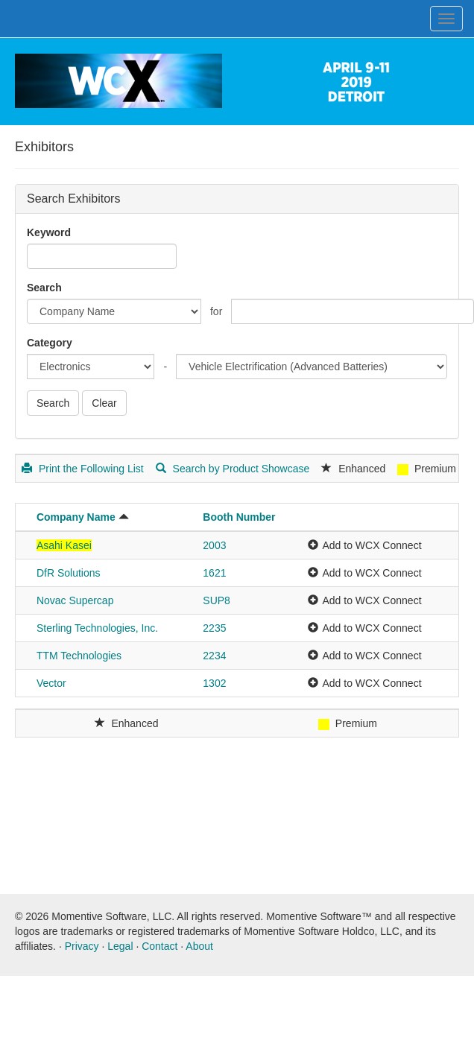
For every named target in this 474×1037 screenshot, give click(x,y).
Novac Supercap (75, 600)
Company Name (76, 517)
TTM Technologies (79, 656)
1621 (214, 573)
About (199, 946)
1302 (214, 683)
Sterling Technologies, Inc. (97, 628)
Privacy (82, 946)
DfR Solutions (69, 573)
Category (49, 343)
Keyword (49, 232)
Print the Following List (83, 469)
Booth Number (239, 517)
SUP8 (216, 600)
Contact (159, 946)
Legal (120, 946)
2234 (214, 656)
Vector (51, 683)
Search (44, 288)
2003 (214, 545)
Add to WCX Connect (371, 545)
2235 (214, 628)
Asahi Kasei (64, 545)
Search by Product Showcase (233, 469)
